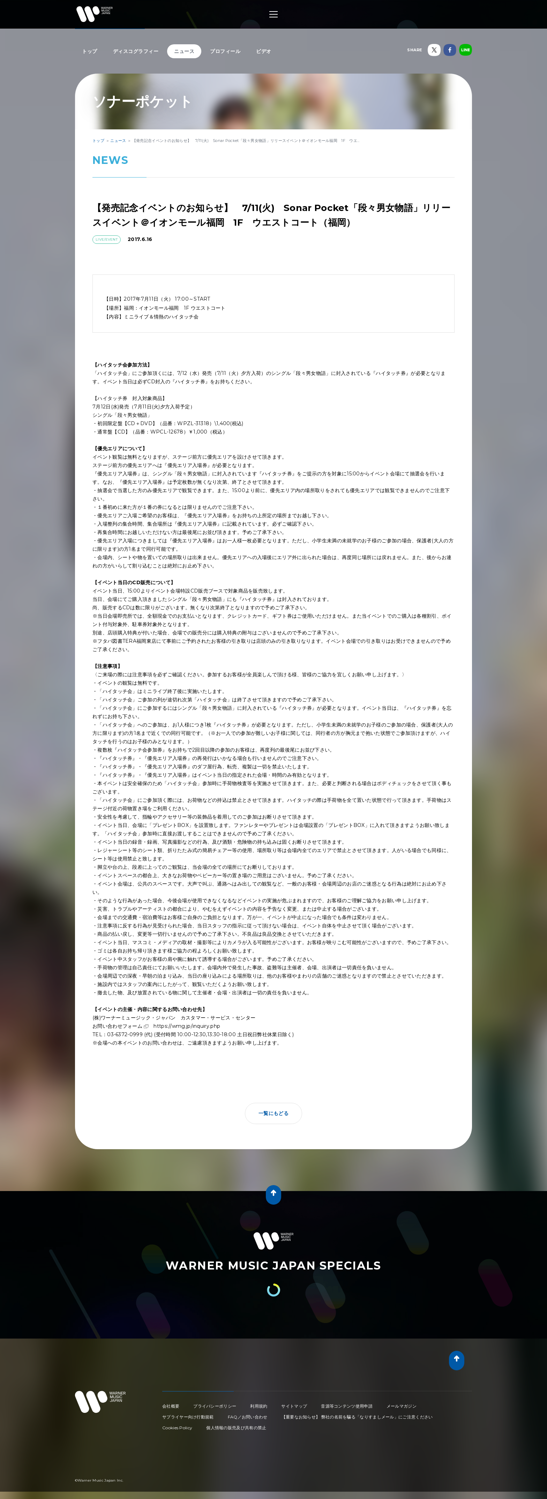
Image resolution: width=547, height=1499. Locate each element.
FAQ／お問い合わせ (248, 1416)
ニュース (184, 51)
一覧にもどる (273, 1113)
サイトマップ (294, 1406)
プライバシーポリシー (214, 1406)
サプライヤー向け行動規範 (188, 1416)
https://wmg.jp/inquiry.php (186, 1026)
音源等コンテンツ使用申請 (347, 1406)
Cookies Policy (177, 1427)
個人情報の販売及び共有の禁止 (236, 1427)
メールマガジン (402, 1406)
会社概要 (170, 1406)
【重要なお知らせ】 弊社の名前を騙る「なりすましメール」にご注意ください (357, 1416)
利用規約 (258, 1406)
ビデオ (263, 51)
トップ (89, 51)
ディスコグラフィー (136, 51)
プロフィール (225, 51)
